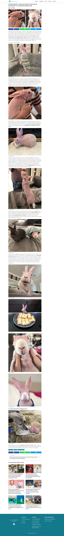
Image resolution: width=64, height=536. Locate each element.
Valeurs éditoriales (35, 522)
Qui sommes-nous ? (26, 519)
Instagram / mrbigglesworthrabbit (14, 42)
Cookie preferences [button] (48, 521)
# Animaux (11, 449)
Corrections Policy (35, 521)
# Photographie (21, 449)
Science (36, 1)
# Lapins (15, 449)
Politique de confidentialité (49, 519)
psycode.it (24, 522)
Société (49, 1)
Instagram (36, 447)
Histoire (54, 1)
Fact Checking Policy (36, 519)
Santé (46, 1)
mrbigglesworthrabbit (11, 77)
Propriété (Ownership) (36, 524)
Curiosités (41, 1)
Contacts (23, 521)
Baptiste (13, 7)
